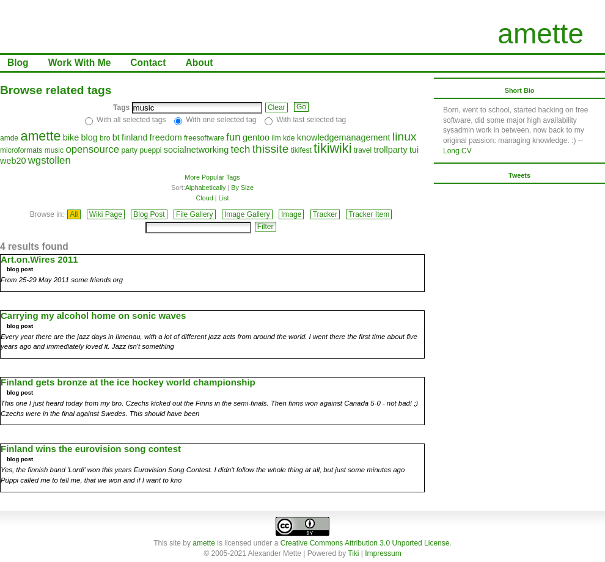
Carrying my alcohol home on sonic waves (93, 315)
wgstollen (49, 160)
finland (134, 137)
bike (71, 137)
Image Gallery (247, 214)
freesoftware (204, 138)
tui (414, 150)
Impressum (383, 553)
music (54, 150)
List (224, 198)
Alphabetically (205, 187)
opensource (92, 149)
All (74, 214)
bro (105, 138)
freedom (166, 137)
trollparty (391, 150)
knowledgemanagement (344, 137)
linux (404, 136)
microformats (21, 150)
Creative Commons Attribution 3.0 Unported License (365, 543)
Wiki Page (105, 214)
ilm (275, 138)
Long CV (457, 151)
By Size (242, 187)
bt (116, 137)
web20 (13, 161)
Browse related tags (55, 90)
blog (89, 137)
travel (363, 150)
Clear (276, 107)
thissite (270, 148)
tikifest (301, 150)
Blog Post (148, 214)
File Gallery (194, 214)
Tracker (325, 214)
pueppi (150, 150)
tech (241, 149)
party (129, 150)
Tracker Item (368, 214)
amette (540, 33)
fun (233, 137)
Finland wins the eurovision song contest (91, 448)
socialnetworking (196, 150)
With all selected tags (131, 119)
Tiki (353, 553)
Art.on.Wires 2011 (39, 259)
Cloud (204, 198)
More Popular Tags (212, 177)
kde (289, 138)
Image (291, 214)
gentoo (256, 137)
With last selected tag (311, 119)
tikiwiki (332, 148)
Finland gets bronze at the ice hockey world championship (128, 382)
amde (9, 138)
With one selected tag (221, 119)
